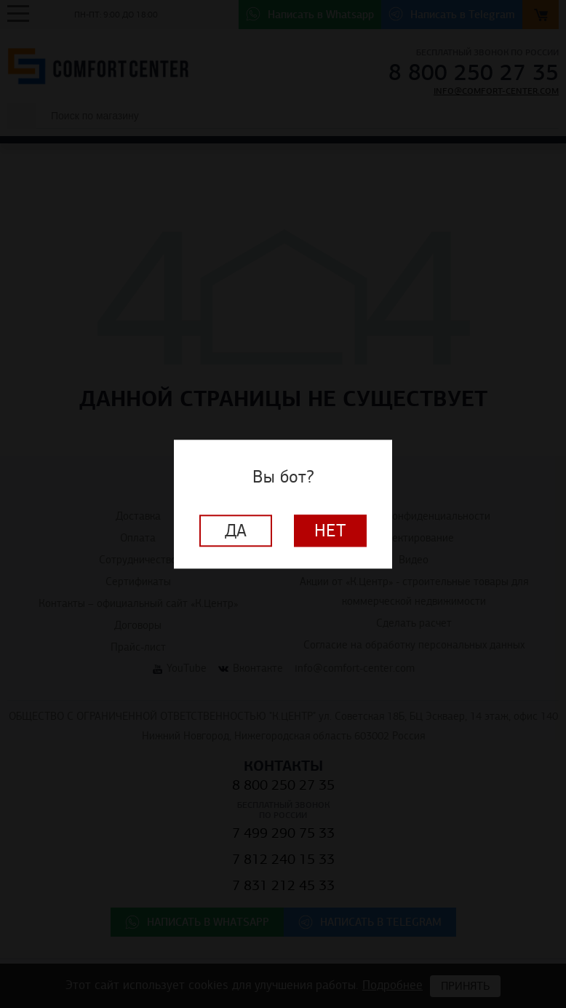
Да (236, 530)
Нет (330, 530)
